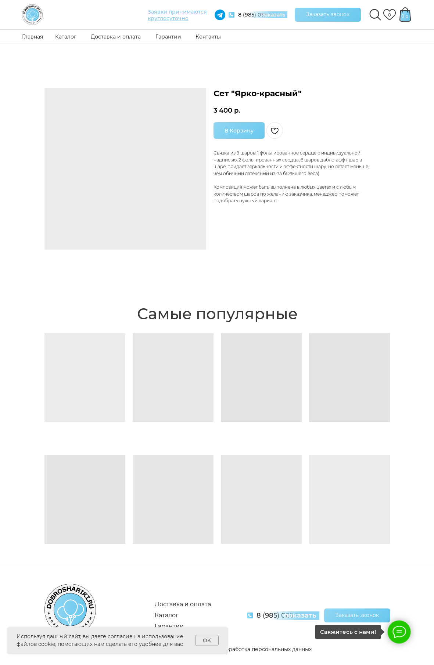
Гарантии (168, 36)
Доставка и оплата (116, 36)
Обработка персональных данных (266, 649)
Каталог (65, 36)
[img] (32, 14)
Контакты (208, 36)
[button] (328, 15)
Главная (32, 36)
